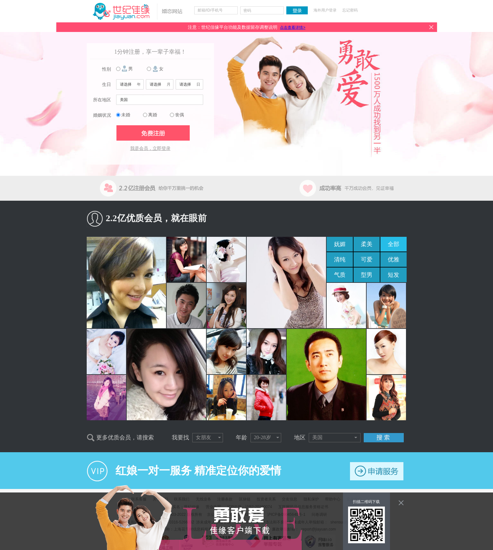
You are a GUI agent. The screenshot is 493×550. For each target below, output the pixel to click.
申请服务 (376, 471)
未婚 (125, 114)
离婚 (152, 114)
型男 (366, 275)
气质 (340, 275)
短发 (393, 275)
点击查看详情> (292, 27)
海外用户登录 (325, 10)
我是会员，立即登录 (150, 148)
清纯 (340, 259)
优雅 (393, 259)
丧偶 (179, 114)
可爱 (366, 259)
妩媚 (340, 244)
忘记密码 (350, 10)
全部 (393, 244)
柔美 (366, 244)
